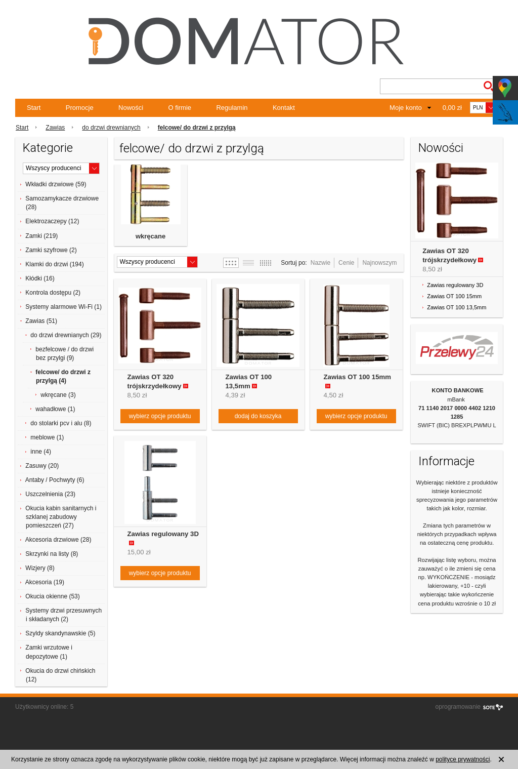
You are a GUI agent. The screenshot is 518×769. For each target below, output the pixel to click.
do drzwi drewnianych (111, 127)
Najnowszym (379, 262)
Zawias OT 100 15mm (357, 377)
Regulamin (231, 107)
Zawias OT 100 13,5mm (456, 307)
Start (33, 107)
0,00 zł (452, 107)
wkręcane (150, 236)
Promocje (80, 107)
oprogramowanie (458, 706)
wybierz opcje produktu (160, 416)
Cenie (346, 262)
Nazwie (320, 262)
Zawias (55, 127)
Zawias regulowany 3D (163, 534)
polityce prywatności (463, 759)
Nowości (130, 107)
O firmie (180, 107)
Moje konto (406, 107)
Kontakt (284, 107)
